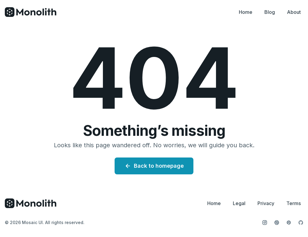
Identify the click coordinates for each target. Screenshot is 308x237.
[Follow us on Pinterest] (288, 222)
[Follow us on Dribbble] (276, 222)
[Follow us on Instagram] (264, 222)
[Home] (31, 12)
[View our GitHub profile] (300, 222)
